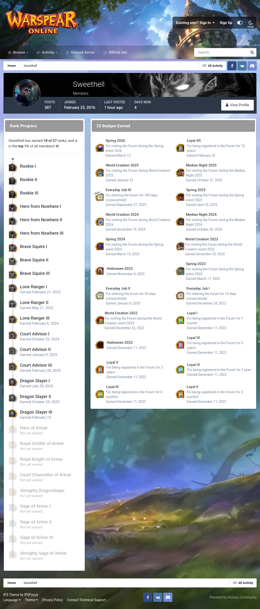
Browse (19, 54)
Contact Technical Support (86, 601)
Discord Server (82, 54)
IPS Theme (11, 596)
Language (12, 601)
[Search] (204, 54)
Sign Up (226, 24)
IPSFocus (31, 596)
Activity (48, 54)
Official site (117, 54)
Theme (31, 601)
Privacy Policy (53, 601)
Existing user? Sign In (195, 24)
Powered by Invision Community (232, 599)
